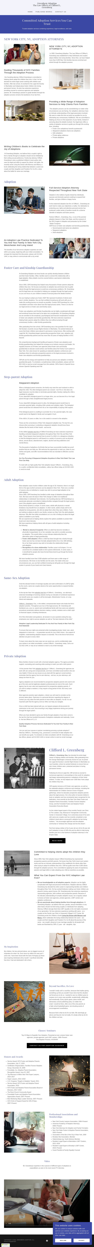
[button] (5, 1245)
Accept (82, 1240)
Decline (65, 1240)
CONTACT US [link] (60, 12)
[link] (47, 7)
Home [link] (30, 12)
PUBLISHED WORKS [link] (44, 12)
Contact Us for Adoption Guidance (47, 1045)
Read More (57, 840)
